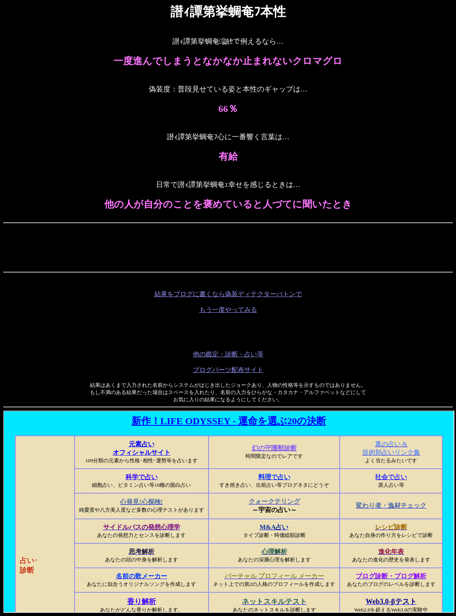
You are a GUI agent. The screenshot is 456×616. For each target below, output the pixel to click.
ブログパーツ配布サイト (228, 369)
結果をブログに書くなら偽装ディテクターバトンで (228, 294)
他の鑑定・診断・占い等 (228, 354)
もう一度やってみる (228, 309)
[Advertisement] (228, 244)
